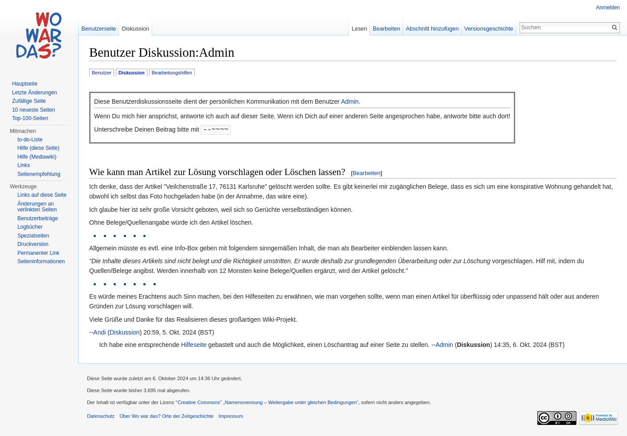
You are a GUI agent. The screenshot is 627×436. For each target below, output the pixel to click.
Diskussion (125, 332)
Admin (350, 101)
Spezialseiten (33, 236)
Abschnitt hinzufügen (432, 28)
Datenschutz (100, 416)
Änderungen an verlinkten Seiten (37, 207)
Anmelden (608, 7)
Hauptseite (24, 84)
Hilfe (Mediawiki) (36, 157)
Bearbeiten (367, 173)
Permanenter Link (38, 253)
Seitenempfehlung (38, 174)
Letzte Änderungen (34, 93)
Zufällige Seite (29, 101)
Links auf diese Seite (42, 195)
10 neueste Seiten (33, 110)
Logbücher (30, 227)
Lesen (359, 28)
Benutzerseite (98, 28)
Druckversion (32, 244)
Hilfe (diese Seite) (38, 148)
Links (23, 165)
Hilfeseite (194, 344)
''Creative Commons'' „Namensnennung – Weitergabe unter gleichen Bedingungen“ (267, 402)
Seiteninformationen (41, 261)
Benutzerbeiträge (37, 218)
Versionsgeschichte (488, 28)
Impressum (230, 416)
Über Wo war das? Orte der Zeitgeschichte (166, 416)
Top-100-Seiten (30, 118)
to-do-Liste (30, 139)
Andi (99, 332)
